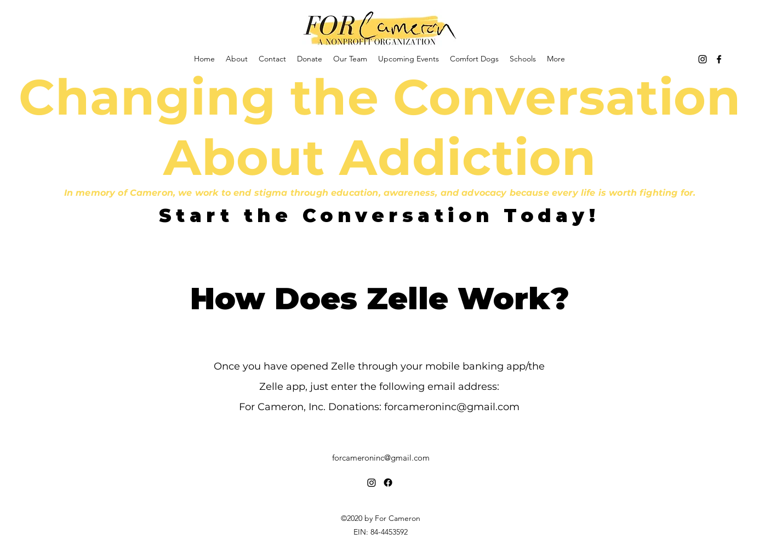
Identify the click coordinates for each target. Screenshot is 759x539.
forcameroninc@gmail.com (452, 407)
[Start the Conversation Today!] (379, 215)
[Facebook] (719, 59)
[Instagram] (702, 59)
